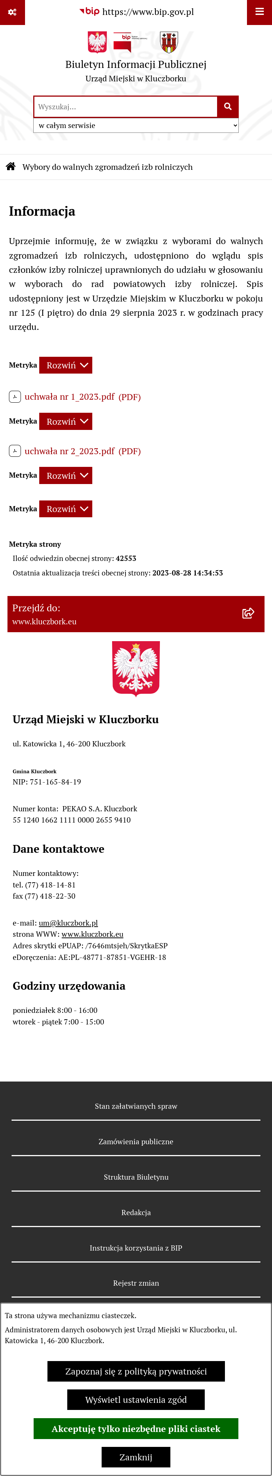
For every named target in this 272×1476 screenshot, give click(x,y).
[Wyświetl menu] (259, 12)
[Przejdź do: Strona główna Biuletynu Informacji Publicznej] (10, 167)
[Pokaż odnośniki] (12, 12)
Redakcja (136, 1212)
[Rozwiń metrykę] (65, 365)
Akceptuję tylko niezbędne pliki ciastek (136, 1429)
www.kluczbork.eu (92, 934)
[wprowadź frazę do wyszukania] (125, 107)
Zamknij (136, 1457)
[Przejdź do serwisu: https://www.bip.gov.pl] (136, 12)
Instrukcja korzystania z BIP (136, 1248)
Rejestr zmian (136, 1283)
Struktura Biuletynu (136, 1177)
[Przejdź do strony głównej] (136, 59)
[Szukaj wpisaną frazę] (228, 107)
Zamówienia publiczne (136, 1141)
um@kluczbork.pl (68, 923)
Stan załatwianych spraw (136, 1106)
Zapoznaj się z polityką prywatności (136, 1371)
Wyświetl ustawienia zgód (136, 1399)
